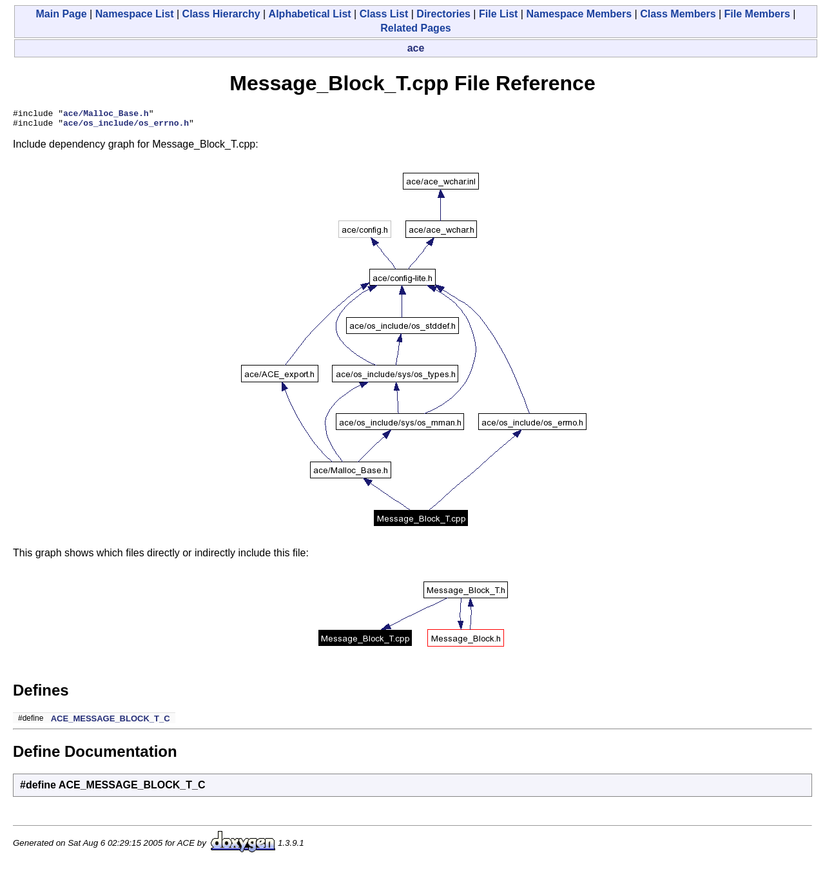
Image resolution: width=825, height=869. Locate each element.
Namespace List (134, 13)
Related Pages (415, 28)
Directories (443, 13)
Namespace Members (579, 13)
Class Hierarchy (221, 13)
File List (498, 13)
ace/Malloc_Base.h (106, 115)
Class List (384, 13)
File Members (757, 13)
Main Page (61, 13)
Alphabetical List (310, 13)
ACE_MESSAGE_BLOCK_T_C (110, 722)
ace (416, 48)
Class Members (677, 13)
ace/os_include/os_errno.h (126, 126)
